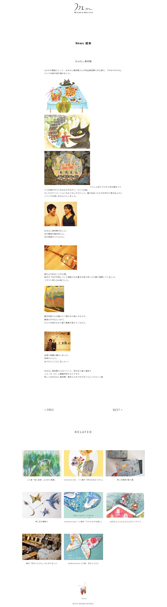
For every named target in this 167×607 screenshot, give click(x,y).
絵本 (88, 43)
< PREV (49, 410)
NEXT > (118, 410)
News (80, 43)
